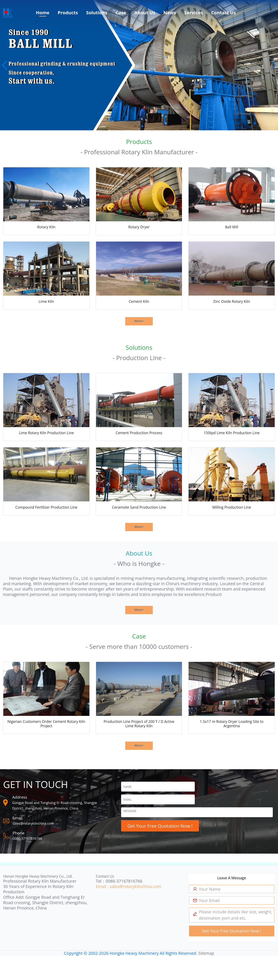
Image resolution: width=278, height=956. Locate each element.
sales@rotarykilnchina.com (33, 823)
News (170, 12)
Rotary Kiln (46, 226)
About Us (145, 12)
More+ (139, 321)
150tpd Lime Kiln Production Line (232, 432)
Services (193, 12)
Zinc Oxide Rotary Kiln (231, 301)
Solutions (96, 12)
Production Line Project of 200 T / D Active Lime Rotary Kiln (139, 723)
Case (121, 12)
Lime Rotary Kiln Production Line (46, 432)
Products (68, 12)
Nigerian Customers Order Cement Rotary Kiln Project (46, 723)
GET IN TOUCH (35, 784)
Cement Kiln (139, 301)
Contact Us (223, 12)
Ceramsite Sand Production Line (139, 507)
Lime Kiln (46, 301)
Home (42, 12)
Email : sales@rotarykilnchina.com (128, 886)
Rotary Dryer (139, 226)
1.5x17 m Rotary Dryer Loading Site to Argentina (232, 723)
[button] (5, 65)
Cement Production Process (139, 432)
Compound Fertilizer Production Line (46, 507)
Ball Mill (231, 226)
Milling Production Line (231, 507)
